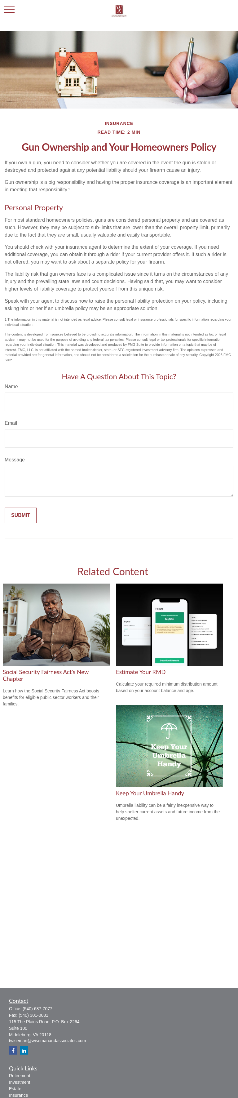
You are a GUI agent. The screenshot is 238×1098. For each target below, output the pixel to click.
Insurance (18, 1095)
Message (15, 459)
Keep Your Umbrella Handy (150, 793)
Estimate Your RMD (141, 672)
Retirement (19, 1075)
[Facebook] (13, 1050)
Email (11, 423)
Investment (19, 1082)
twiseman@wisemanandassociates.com (47, 1040)
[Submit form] (21, 515)
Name (11, 386)
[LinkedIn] (24, 1050)
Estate (15, 1088)
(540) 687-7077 (37, 1008)
